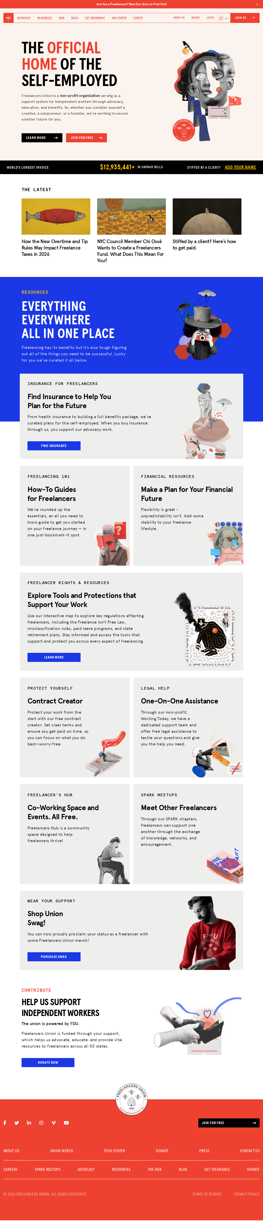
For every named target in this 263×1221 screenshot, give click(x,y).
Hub (61, 18)
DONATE (196, 18)
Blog (74, 18)
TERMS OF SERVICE (207, 1195)
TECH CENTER (114, 1152)
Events (138, 18)
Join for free (229, 1123)
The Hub (155, 1170)
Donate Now (48, 1063)
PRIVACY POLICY (247, 1195)
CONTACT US (250, 1152)
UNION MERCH (61, 1152)
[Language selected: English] (223, 18)
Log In (210, 18)
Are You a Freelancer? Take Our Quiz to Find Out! (177, 4)
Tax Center (119, 18)
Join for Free (86, 137)
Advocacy (23, 18)
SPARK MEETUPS (47, 1170)
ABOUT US (179, 18)
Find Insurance (57, 446)
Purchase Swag (57, 957)
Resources (44, 18)
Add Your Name (240, 167)
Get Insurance (95, 18)
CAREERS (10, 1170)
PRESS (204, 1152)
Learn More (42, 137)
